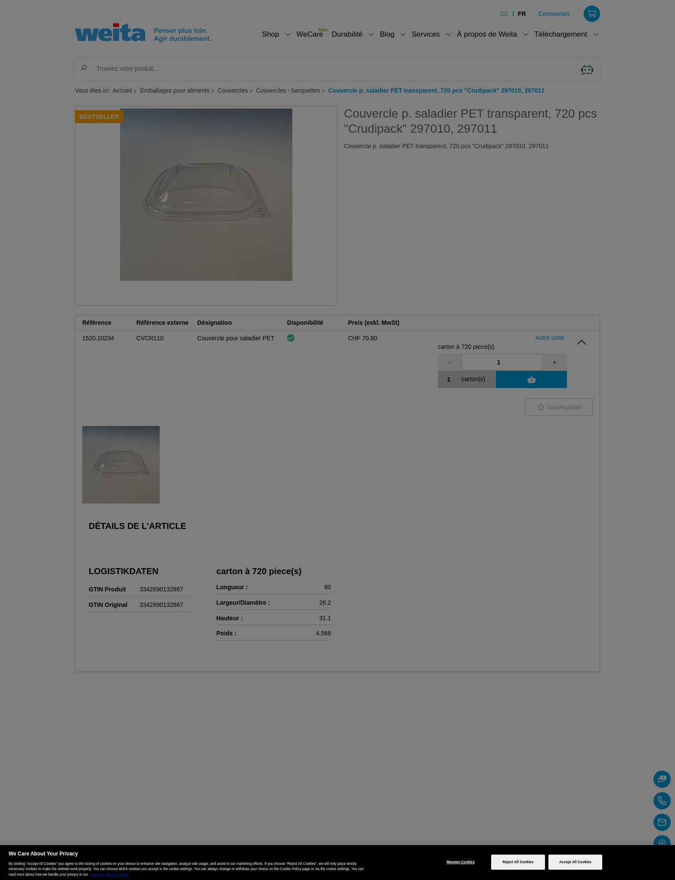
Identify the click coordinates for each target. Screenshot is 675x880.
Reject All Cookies (517, 862)
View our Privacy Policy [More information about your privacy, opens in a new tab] (110, 875)
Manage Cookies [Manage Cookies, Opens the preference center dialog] (461, 862)
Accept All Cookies (575, 862)
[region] (337, 862)
